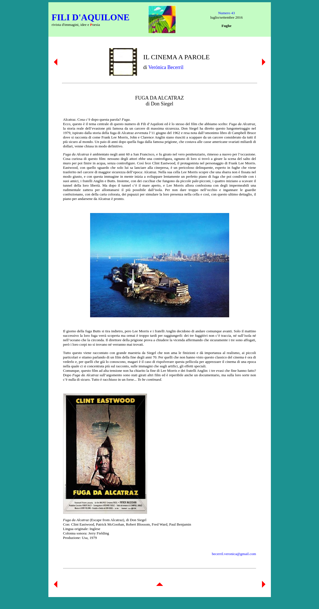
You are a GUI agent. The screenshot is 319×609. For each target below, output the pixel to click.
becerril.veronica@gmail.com (234, 554)
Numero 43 (226, 13)
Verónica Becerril (165, 67)
